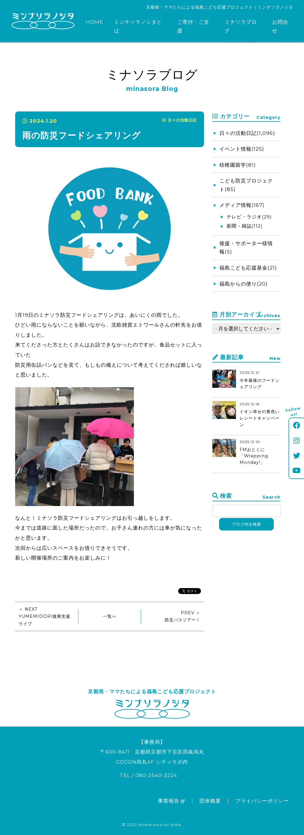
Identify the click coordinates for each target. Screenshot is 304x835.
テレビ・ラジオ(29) (249, 217)
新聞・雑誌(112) (245, 226)
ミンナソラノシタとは (138, 26)
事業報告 (171, 801)
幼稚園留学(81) (237, 165)
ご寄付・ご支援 (193, 26)
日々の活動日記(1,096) (247, 133)
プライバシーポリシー (262, 801)
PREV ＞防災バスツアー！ (182, 616)
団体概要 (210, 801)
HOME (94, 22)
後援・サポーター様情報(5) (246, 247)
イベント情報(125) (241, 149)
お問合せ (280, 26)
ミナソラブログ (241, 26)
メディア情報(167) (242, 205)
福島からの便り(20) (243, 284)
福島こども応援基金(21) (248, 268)
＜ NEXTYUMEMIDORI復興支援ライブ (44, 616)
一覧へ (109, 616)
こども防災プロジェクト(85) (246, 185)
